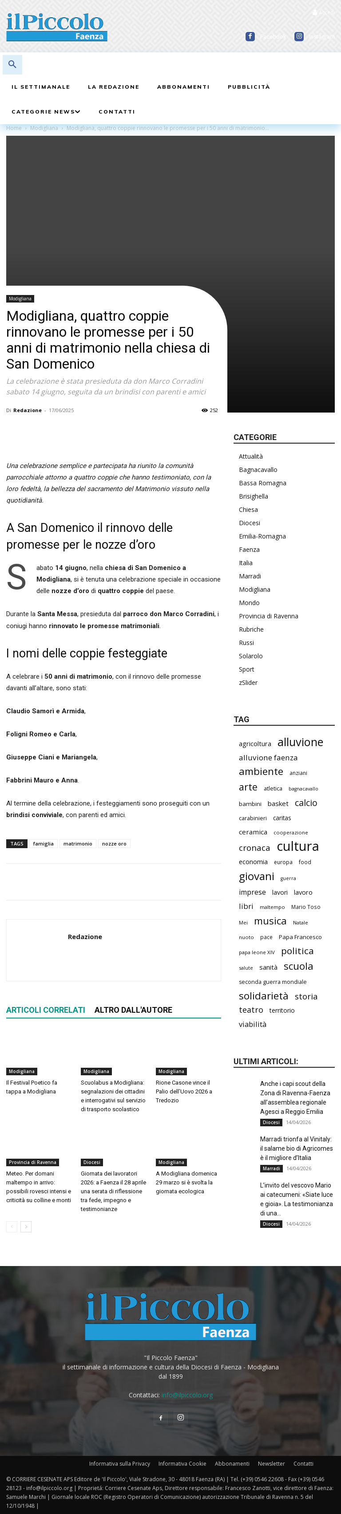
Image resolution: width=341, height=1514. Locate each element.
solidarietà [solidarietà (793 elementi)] (264, 995)
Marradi (250, 576)
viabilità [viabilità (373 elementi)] (252, 1024)
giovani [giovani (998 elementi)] (256, 876)
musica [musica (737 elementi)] (270, 920)
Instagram (322, 36)
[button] (12, 65)
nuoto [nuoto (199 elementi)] (246, 937)
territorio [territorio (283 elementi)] (282, 1010)
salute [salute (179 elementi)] (246, 967)
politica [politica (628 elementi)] (297, 951)
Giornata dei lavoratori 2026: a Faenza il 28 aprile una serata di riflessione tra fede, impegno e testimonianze (113, 1192)
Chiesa (248, 509)
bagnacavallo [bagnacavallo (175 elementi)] (303, 789)
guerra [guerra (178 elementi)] (288, 878)
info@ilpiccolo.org (187, 1395)
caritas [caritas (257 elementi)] (282, 818)
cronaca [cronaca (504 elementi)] (254, 848)
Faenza (249, 549)
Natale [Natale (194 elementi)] (300, 922)
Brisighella (253, 496)
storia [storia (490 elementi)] (306, 996)
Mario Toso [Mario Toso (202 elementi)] (306, 906)
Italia (246, 562)
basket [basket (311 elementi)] (278, 803)
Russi (246, 642)
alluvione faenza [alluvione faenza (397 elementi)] (268, 757)
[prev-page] (11, 1227)
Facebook (273, 36)
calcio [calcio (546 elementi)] (306, 802)
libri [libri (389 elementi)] (246, 906)
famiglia (43, 843)
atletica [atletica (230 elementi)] (273, 788)
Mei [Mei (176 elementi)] (243, 923)
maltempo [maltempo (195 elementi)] (272, 907)
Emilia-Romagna (262, 536)
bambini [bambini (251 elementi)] (250, 804)
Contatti (303, 1463)
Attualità (251, 456)
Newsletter (271, 1463)
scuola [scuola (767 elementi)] (298, 966)
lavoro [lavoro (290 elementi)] (303, 892)
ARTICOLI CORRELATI (45, 1010)
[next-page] (26, 1227)
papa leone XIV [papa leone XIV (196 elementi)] (257, 952)
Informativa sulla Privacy (119, 1463)
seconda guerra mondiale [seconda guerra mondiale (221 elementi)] (273, 982)
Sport (246, 669)
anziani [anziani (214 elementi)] (298, 773)
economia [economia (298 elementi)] (253, 861)
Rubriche (251, 629)
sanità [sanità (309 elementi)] (268, 967)
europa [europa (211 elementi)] (283, 862)
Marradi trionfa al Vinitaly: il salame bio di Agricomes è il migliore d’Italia (296, 1148)
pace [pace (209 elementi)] (266, 936)
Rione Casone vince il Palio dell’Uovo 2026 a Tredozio (184, 1092)
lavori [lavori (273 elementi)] (280, 892)
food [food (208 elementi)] (305, 861)
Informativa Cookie (182, 1463)
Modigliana (20, 298)
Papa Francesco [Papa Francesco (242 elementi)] (300, 937)
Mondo (249, 602)
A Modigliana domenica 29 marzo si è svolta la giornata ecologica (186, 1183)
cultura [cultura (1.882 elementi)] (298, 846)
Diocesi (91, 1163)
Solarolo (251, 656)
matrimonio (77, 843)
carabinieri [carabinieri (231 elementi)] (253, 818)
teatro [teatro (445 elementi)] (251, 1010)
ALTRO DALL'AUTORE (133, 1010)
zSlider (248, 682)
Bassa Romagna (262, 483)
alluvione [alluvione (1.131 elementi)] (300, 742)
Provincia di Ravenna (32, 1163)
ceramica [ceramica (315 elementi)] (253, 831)
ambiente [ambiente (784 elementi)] (261, 771)
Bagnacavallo (258, 469)
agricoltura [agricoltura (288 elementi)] (255, 743)
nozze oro (114, 843)
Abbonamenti (232, 1463)
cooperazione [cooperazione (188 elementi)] (291, 832)
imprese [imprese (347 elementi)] (252, 892)
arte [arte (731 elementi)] (248, 786)
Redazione (27, 410)
